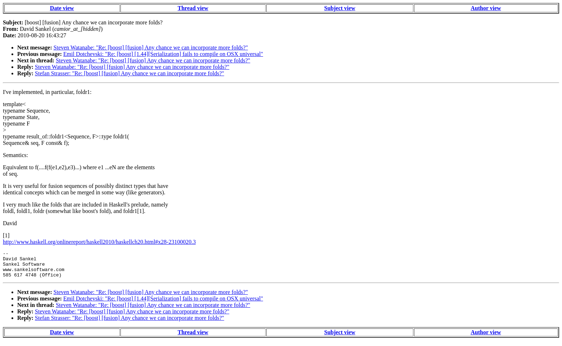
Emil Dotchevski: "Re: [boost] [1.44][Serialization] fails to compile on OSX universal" (163, 54)
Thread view (193, 8)
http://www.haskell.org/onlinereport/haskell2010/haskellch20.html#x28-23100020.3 (99, 242)
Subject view (340, 8)
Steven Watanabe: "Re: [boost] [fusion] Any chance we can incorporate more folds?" (150, 47)
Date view (62, 8)
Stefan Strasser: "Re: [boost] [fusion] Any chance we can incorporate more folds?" (129, 73)
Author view (486, 8)
